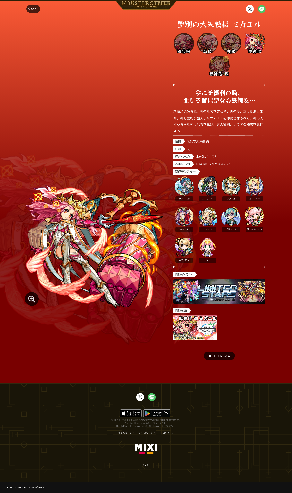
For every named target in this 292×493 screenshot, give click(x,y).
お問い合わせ (168, 433)
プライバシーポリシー (148, 433)
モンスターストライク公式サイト (27, 487)
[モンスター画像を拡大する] (32, 299)
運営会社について (126, 433)
